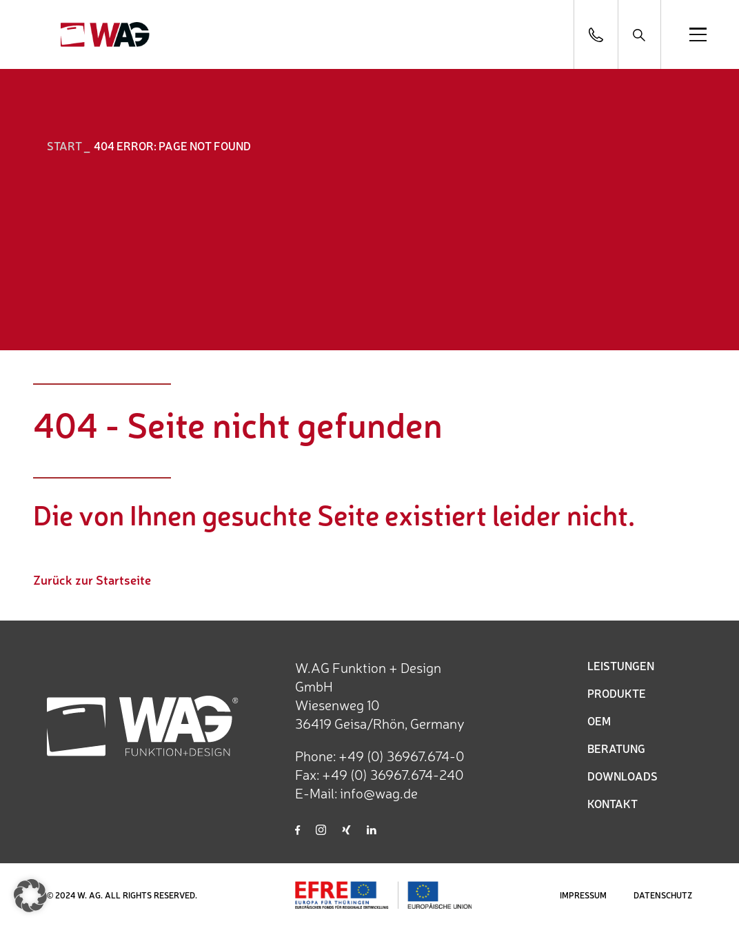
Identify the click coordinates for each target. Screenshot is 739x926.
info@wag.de (379, 792)
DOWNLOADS (622, 775)
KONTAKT (612, 803)
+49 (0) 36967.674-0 (401, 755)
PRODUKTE (616, 693)
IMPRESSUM (583, 894)
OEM (599, 720)
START (64, 145)
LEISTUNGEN (620, 665)
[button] (30, 895)
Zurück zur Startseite (92, 579)
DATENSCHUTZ (663, 894)
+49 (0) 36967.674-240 (393, 774)
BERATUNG (616, 748)
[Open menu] (698, 34)
